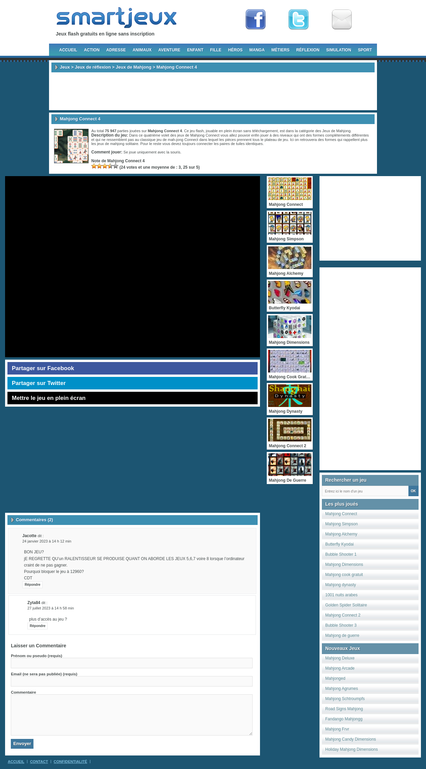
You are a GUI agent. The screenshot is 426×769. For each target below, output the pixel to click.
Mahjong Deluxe (340, 658)
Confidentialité (70, 761)
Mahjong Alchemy (341, 534)
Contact (39, 762)
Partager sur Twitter (39, 383)
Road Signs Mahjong (344, 708)
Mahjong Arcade (340, 668)
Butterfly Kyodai (339, 544)
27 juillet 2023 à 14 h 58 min (50, 608)
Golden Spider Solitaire (346, 605)
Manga (257, 50)
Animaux (142, 50)
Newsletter (342, 19)
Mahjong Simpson (341, 524)
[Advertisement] (213, 91)
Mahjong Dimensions (344, 564)
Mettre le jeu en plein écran (49, 398)
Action (91, 50)
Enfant (195, 50)
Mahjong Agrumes (341, 688)
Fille (215, 50)
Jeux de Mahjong (133, 67)
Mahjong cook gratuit (344, 574)
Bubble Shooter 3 (341, 625)
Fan (255, 19)
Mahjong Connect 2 (342, 615)
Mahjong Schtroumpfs (345, 698)
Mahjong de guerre (342, 635)
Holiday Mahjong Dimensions (351, 749)
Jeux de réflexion (93, 67)
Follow (298, 19)
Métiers (280, 50)
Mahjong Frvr (337, 729)
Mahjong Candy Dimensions (350, 739)
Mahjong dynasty (340, 584)
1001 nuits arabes (341, 595)
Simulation (338, 50)
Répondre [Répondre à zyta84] (38, 626)
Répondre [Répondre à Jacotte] (33, 584)
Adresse (116, 50)
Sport (365, 50)
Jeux (65, 67)
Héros (235, 50)
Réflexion (308, 50)
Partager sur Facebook (43, 368)
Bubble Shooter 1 (341, 554)
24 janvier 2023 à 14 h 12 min (46, 541)
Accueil (68, 50)
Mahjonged (335, 678)
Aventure (169, 50)
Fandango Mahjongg (343, 719)
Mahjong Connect (341, 513)
